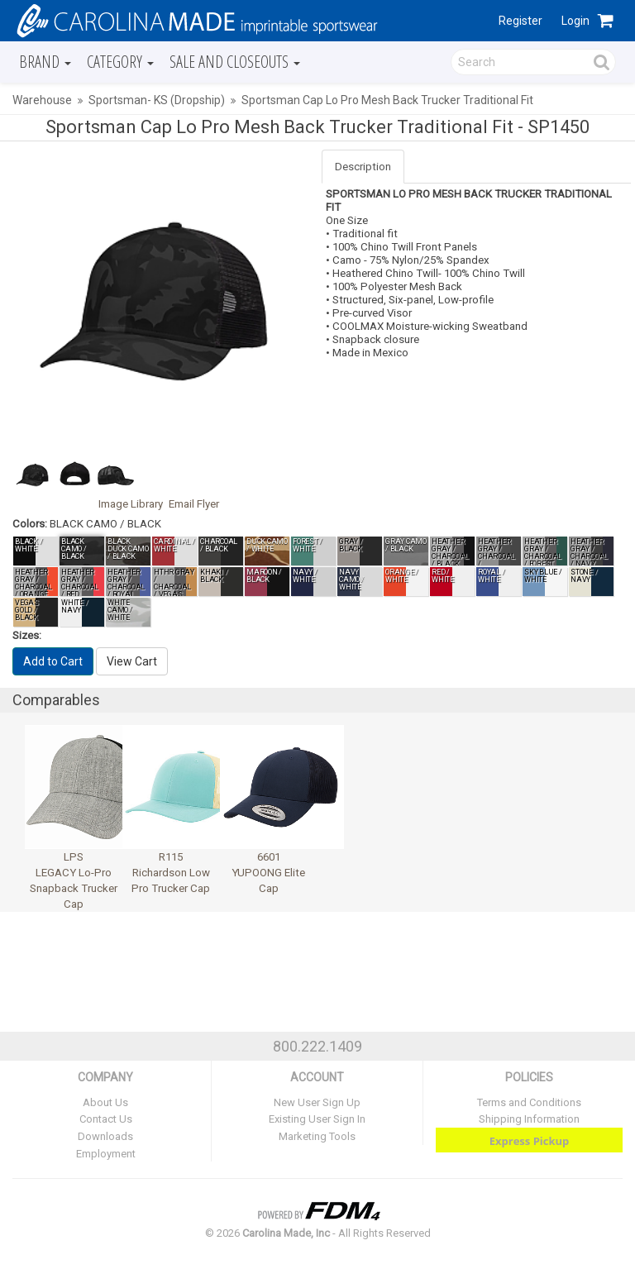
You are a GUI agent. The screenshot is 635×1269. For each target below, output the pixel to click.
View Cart (132, 661)
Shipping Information (529, 1119)
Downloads (105, 1136)
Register (520, 20)
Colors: (29, 524)
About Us (105, 1102)
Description (363, 166)
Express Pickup (529, 1140)
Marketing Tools (317, 1136)
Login (575, 20)
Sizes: (26, 635)
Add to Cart (53, 661)
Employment (106, 1153)
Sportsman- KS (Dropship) (156, 100)
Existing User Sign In (317, 1119)
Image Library (130, 504)
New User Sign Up (317, 1102)
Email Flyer (194, 504)
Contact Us (105, 1119)
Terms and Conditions (529, 1102)
